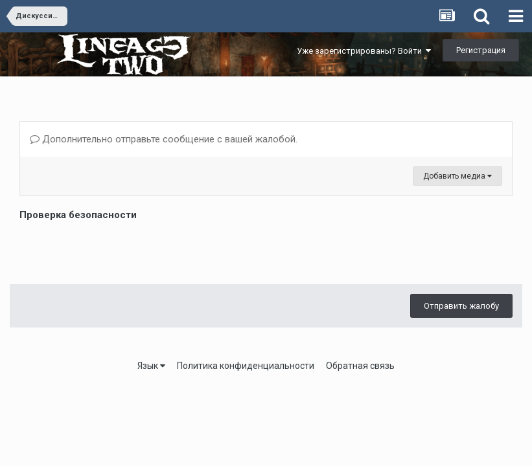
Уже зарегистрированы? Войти (364, 51)
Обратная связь (360, 366)
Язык (151, 366)
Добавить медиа (457, 176)
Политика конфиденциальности (245, 366)
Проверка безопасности (78, 215)
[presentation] (117, 249)
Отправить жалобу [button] (461, 306)
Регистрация (480, 50)
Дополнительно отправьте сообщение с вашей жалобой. (163, 139)
